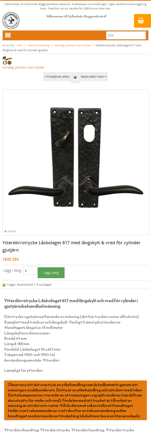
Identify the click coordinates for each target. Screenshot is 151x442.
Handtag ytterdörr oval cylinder (72, 45)
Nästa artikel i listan (93, 76)
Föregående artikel (57, 76)
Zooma (10, 231)
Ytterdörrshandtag (38, 45)
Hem (20, 45)
